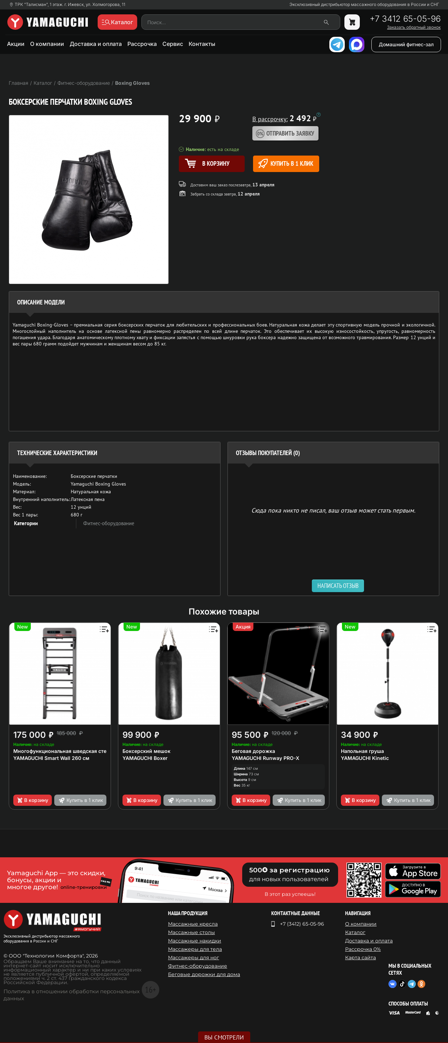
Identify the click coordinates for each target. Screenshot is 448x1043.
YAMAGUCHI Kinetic (365, 758)
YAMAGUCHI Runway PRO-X (265, 758)
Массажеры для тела (195, 949)
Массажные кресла (193, 924)
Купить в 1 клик (285, 163)
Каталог (355, 932)
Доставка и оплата (96, 43)
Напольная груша (362, 751)
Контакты (202, 43)
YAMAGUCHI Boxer (145, 758)
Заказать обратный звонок (414, 27)
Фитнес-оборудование (108, 523)
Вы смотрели (224, 1037)
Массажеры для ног (193, 957)
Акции (15, 43)
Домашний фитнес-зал (406, 44)
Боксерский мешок (146, 751)
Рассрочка (142, 43)
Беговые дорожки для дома (204, 974)
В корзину (32, 800)
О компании (47, 43)
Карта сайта (360, 957)
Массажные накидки (194, 941)
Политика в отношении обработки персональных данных (72, 995)
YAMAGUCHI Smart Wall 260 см (51, 758)
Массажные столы (191, 932)
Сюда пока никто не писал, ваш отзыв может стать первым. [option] (333, 510)
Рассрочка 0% (363, 949)
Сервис (172, 43)
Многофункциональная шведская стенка (64, 751)
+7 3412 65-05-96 (405, 18)
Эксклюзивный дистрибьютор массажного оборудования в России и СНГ (364, 4)
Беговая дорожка (253, 751)
